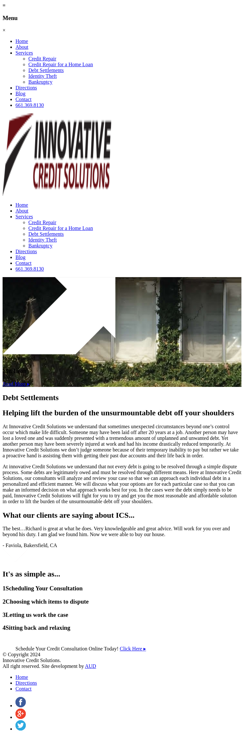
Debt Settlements (46, 70)
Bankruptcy (40, 82)
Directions (26, 87)
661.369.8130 (29, 105)
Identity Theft (42, 76)
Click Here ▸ (133, 648)
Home (21, 41)
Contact (23, 99)
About (21, 47)
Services (24, 53)
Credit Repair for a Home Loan (60, 64)
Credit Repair (42, 58)
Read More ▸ (16, 384)
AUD (90, 666)
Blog (20, 93)
